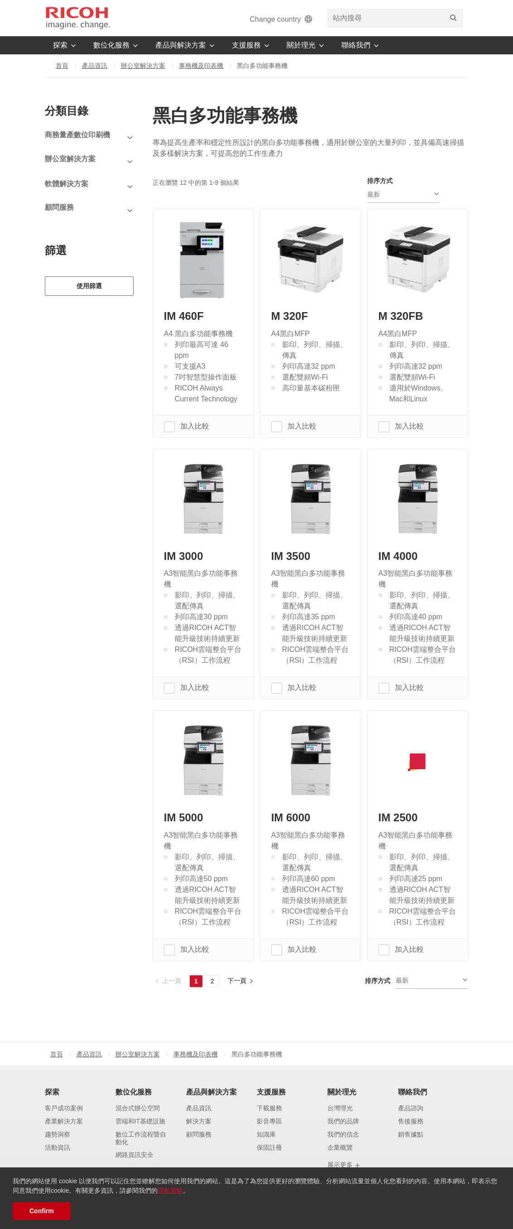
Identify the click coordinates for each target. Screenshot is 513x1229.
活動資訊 (57, 1147)
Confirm (41, 1211)
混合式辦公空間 (137, 1108)
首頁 (62, 65)
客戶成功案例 (64, 1108)
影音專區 (269, 1121)
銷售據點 (410, 1134)
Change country (282, 19)
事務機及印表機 (201, 65)
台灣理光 (340, 1108)
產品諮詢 (410, 1108)
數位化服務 (133, 1092)
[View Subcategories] (89, 138)
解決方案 (198, 1121)
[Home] (78, 18)
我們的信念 (343, 1134)
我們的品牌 (343, 1121)
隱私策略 (170, 1190)
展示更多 (344, 1165)
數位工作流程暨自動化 (140, 1138)
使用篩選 (89, 285)
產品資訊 (94, 65)
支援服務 (271, 1092)
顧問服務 (198, 1134)
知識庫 (266, 1134)
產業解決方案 (64, 1121)
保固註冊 (269, 1147)
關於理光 (341, 1092)
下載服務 (269, 1108)
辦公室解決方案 (143, 65)
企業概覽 (340, 1147)
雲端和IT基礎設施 (140, 1121)
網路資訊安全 (134, 1155)
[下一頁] (239, 981)
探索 (52, 1092)
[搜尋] (453, 18)
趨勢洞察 (57, 1134)
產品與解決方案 (211, 1092)
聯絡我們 (412, 1092)
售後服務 (410, 1121)
